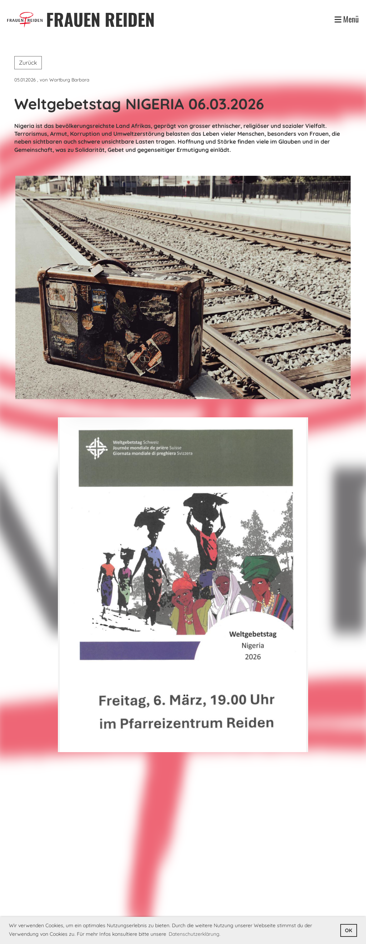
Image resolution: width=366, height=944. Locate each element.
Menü (347, 19)
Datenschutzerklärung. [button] (195, 934)
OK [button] (348, 930)
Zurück (28, 62)
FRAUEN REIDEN (100, 19)
